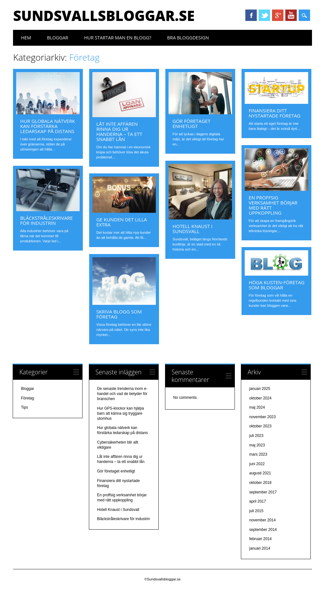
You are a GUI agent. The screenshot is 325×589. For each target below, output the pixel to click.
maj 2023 (257, 445)
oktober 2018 (260, 482)
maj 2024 (257, 407)
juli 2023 (256, 435)
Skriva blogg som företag (119, 314)
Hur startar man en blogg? (117, 38)
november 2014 (262, 520)
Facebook (251, 15)
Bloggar (57, 38)
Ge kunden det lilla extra (121, 222)
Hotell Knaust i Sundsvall (192, 228)
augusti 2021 (260, 473)
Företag (27, 398)
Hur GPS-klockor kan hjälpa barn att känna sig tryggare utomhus (120, 413)
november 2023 (262, 417)
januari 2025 (259, 388)
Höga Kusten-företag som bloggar (276, 285)
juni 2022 (257, 464)
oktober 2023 (260, 426)
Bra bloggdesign (188, 38)
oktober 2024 (260, 398)
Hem (26, 38)
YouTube (291, 15)
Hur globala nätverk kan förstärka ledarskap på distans (47, 126)
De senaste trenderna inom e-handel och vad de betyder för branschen (122, 393)
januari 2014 (259, 548)
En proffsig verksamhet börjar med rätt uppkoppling (273, 205)
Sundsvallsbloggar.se (104, 15)
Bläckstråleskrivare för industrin (46, 220)
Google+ (277, 15)
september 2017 (263, 492)
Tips (24, 407)
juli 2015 (256, 511)
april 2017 (257, 501)
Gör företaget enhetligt (191, 123)
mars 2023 (258, 454)
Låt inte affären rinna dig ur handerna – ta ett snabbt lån (119, 131)
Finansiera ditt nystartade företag (274, 113)
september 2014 (263, 529)
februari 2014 (260, 539)
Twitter (264, 15)
